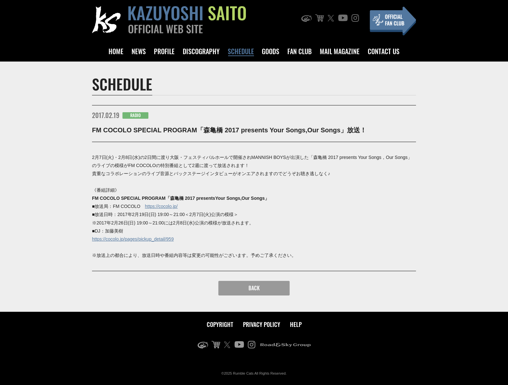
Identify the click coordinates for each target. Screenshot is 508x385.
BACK (254, 288)
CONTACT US (383, 51)
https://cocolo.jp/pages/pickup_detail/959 (133, 239)
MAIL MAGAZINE (340, 51)
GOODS (270, 51)
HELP (296, 324)
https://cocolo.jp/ (161, 206)
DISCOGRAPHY (201, 51)
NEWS (139, 51)
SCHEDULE (241, 51)
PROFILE (164, 51)
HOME (116, 51)
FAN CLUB (299, 51)
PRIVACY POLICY (261, 324)
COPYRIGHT (220, 324)
